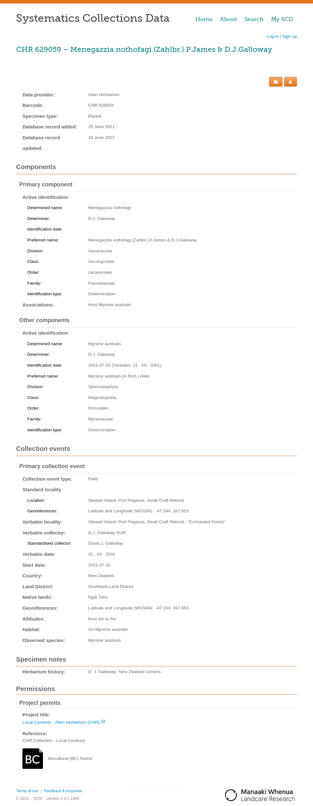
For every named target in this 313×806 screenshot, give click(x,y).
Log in (273, 36)
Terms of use (27, 791)
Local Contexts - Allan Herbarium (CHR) (61, 722)
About (228, 19)
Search (254, 19)
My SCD (282, 19)
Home (204, 19)
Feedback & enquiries (63, 791)
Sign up (289, 36)
